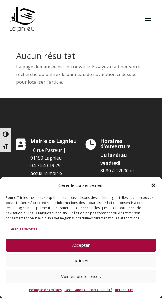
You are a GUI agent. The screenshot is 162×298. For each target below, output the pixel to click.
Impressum (124, 289)
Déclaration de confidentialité (88, 289)
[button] (153, 185)
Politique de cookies (45, 289)
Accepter (81, 245)
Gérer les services (23, 229)
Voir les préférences (81, 276)
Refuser (81, 261)
